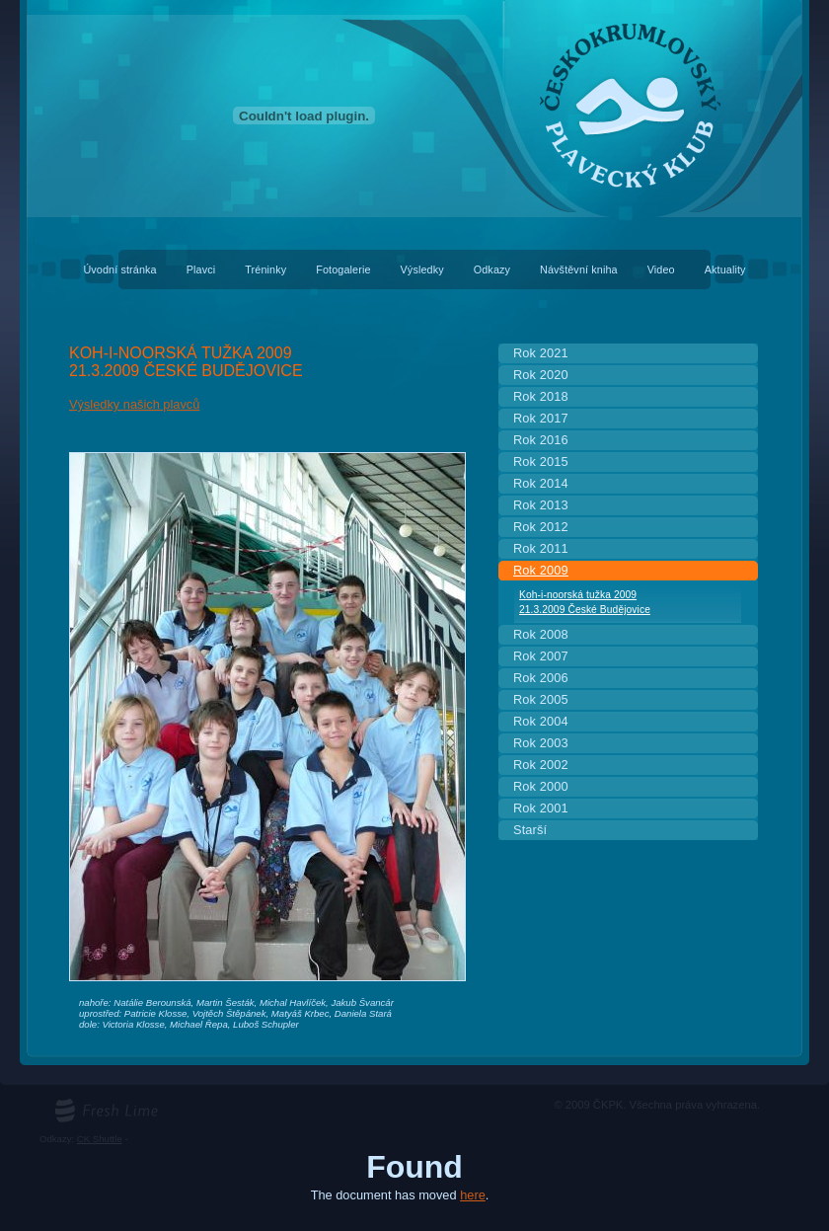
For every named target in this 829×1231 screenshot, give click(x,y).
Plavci (201, 269)
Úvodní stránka (119, 269)
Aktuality (725, 269)
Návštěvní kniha (579, 269)
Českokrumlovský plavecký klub (414, 10)
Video (661, 269)
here (473, 1195)
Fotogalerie (343, 269)
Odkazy (492, 269)
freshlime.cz (79, 1104)
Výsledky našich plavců (134, 404)
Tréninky (265, 269)
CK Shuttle (99, 1138)
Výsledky (422, 269)
